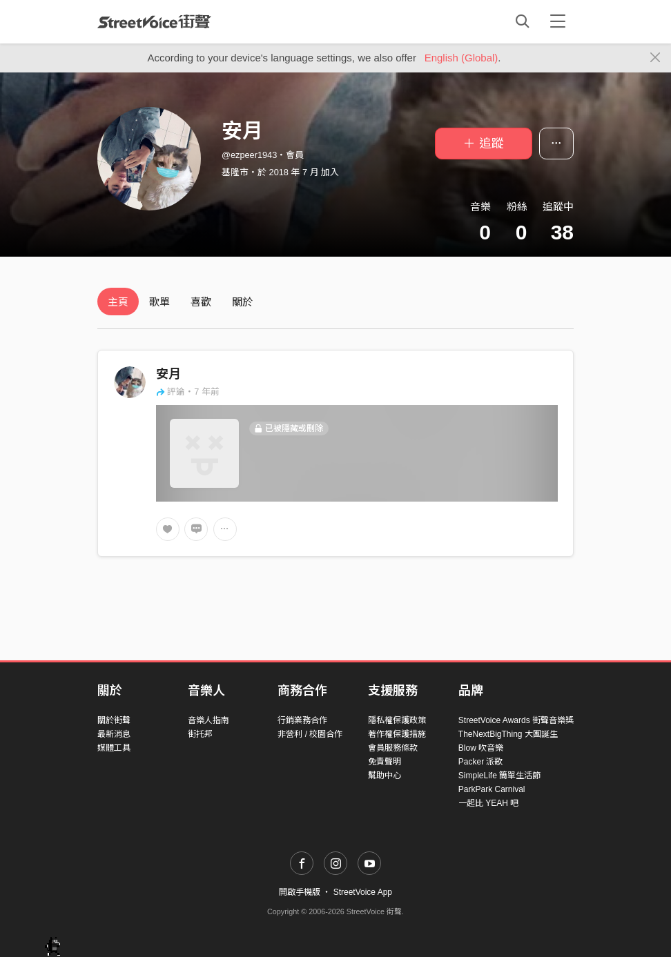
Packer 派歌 (480, 762)
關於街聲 (113, 720)
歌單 (159, 302)
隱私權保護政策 (397, 720)
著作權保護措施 (397, 734)
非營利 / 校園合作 (310, 734)
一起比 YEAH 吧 (488, 803)
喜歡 (201, 302)
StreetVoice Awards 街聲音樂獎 (516, 720)
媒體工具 (113, 748)
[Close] (655, 58)
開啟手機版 (299, 892)
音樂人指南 (208, 720)
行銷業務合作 (302, 720)
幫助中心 (384, 775)
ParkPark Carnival (491, 789)
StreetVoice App (362, 892)
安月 (168, 374)
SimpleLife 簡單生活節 (499, 775)
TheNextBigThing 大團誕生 (508, 734)
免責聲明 (384, 762)
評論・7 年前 (188, 391)
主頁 (118, 302)
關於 (242, 302)
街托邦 (200, 734)
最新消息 (113, 734)
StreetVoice (154, 21)
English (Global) (461, 57)
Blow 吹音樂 (480, 748)
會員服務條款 (393, 748)
